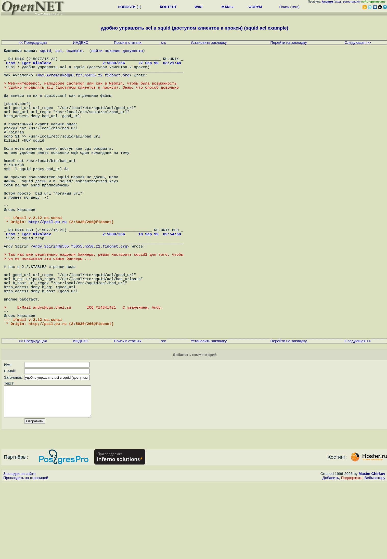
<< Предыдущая (33, 42)
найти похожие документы (117, 51)
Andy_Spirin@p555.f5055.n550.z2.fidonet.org (80, 295)
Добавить (331, 554)
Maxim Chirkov (372, 550)
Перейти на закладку (288, 42)
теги (294, 7)
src (163, 42)
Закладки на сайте (19, 550)
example (74, 51)
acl (58, 51)
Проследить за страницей (25, 554)
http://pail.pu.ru (48, 265)
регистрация (351, 1)
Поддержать (352, 554)
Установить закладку (209, 42)
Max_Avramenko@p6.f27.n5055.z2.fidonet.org (83, 82)
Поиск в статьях (127, 42)
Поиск (284, 7)
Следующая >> (358, 42)
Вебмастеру (375, 554)
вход (338, 1)
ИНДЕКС (80, 42)
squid (45, 51)
